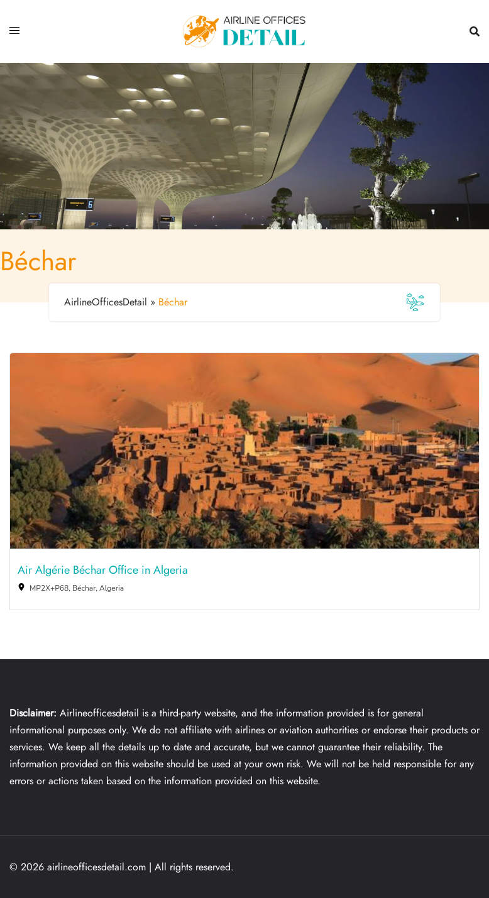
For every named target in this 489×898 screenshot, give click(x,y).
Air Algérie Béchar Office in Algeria (103, 571)
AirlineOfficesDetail (105, 302)
